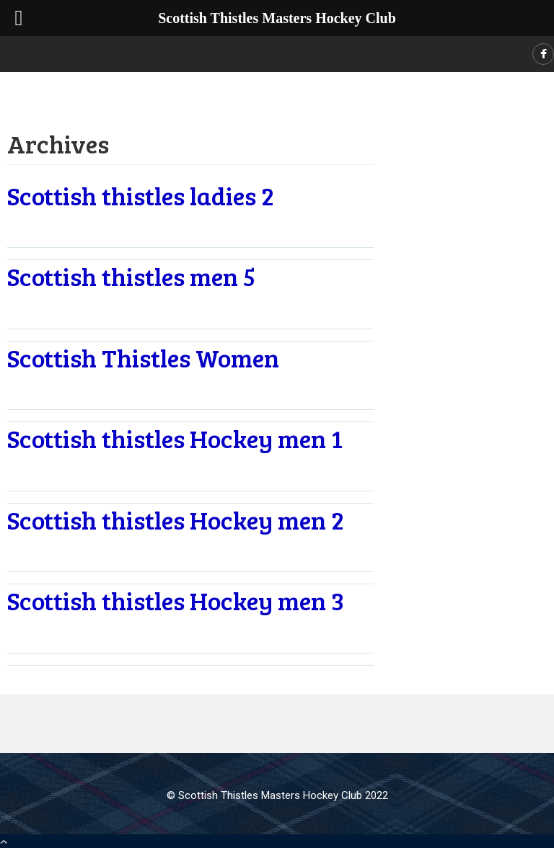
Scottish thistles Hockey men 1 (175, 438)
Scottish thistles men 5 (131, 276)
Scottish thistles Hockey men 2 (175, 519)
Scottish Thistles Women (143, 357)
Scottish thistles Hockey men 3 (175, 600)
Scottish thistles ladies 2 (140, 195)
